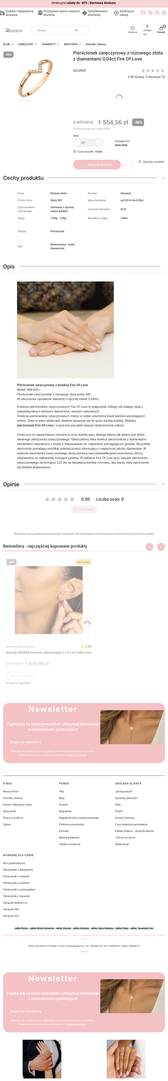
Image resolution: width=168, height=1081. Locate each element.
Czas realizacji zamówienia (131, 824)
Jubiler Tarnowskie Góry (142, 928)
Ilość (76, 135)
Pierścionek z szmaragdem (19, 889)
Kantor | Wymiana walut (17, 804)
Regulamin (49, 751)
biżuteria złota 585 (90, 935)
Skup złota (9, 811)
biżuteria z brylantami (69, 935)
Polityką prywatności (76, 755)
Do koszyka (20, 676)
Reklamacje (122, 844)
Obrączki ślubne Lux (15, 902)
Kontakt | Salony (13, 798)
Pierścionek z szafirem (16, 882)
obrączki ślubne (11, 935)
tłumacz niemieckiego (145, 935)
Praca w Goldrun (13, 817)
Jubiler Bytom (21, 928)
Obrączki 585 (11, 909)
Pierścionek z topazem (16, 896)
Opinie (7, 824)
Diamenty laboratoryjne (20, 646)
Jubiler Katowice (81, 928)
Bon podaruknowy (14, 863)
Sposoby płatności (126, 798)
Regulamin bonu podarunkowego (79, 817)
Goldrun (84, 951)
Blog (61, 798)
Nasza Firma (10, 791)
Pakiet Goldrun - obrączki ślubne (134, 831)
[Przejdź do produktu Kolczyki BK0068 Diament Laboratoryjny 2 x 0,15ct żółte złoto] (49, 600)
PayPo (119, 811)
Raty (118, 804)
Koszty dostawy (125, 817)
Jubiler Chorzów (63, 928)
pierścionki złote (109, 935)
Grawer (63, 804)
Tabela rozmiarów (70, 844)
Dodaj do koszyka (100, 164)
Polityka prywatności (71, 824)
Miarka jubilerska (69, 837)
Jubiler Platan (122, 928)
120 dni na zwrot (125, 837)
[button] (84, 30)
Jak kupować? (124, 791)
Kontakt (64, 831)
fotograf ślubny (126, 935)
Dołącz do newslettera (25, 742)
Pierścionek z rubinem (16, 876)
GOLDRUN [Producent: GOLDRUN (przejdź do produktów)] (79, 70)
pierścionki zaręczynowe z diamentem (39, 935)
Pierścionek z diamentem (18, 869)
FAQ (61, 791)
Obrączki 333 (11, 915)
